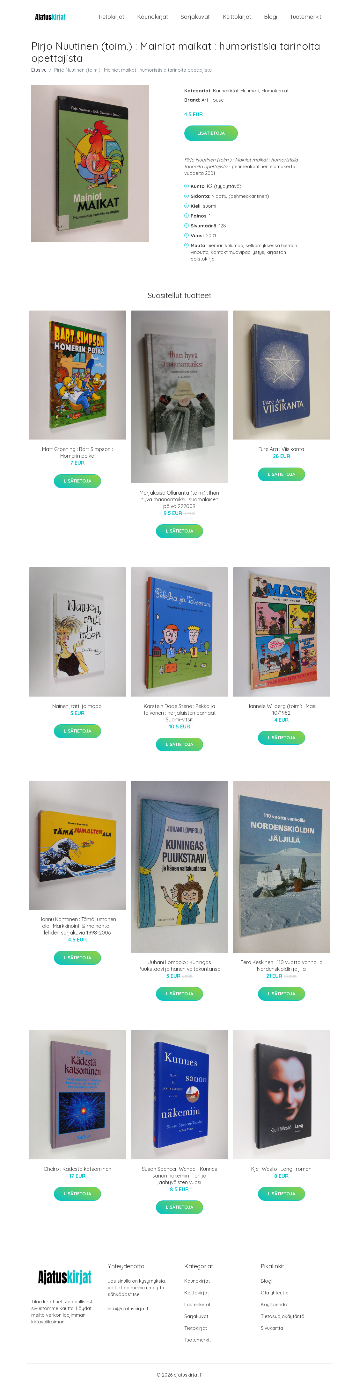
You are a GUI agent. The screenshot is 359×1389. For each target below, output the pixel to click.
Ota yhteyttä (275, 1296)
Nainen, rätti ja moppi (77, 709)
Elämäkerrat (275, 94)
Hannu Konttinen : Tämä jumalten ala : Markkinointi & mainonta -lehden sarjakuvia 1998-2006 (77, 929)
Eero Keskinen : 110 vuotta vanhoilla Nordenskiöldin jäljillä (281, 968)
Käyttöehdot (275, 1308)
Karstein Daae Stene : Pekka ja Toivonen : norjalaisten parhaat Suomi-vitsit (179, 716)
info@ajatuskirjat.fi (129, 1312)
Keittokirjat (237, 18)
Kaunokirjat (152, 18)
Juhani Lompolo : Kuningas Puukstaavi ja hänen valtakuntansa (179, 968)
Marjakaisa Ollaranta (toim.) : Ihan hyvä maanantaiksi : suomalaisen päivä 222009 (179, 502)
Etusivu (39, 73)
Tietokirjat (111, 18)
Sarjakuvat (195, 18)
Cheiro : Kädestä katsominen (77, 1172)
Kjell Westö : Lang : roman (281, 1172)
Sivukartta (272, 1331)
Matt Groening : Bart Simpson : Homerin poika (77, 455)
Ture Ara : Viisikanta (281, 452)
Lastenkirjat (197, 1308)
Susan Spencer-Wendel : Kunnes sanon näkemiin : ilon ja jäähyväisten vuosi (179, 1179)
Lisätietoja (211, 137)
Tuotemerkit (305, 18)
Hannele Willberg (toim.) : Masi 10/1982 (281, 712)
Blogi (270, 18)
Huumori (250, 94)
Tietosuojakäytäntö (282, 1319)
